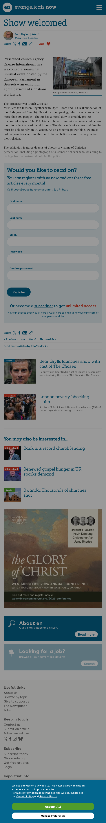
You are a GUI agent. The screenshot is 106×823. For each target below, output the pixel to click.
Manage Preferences (53, 815)
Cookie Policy (25, 796)
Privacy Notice (48, 796)
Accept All (53, 806)
